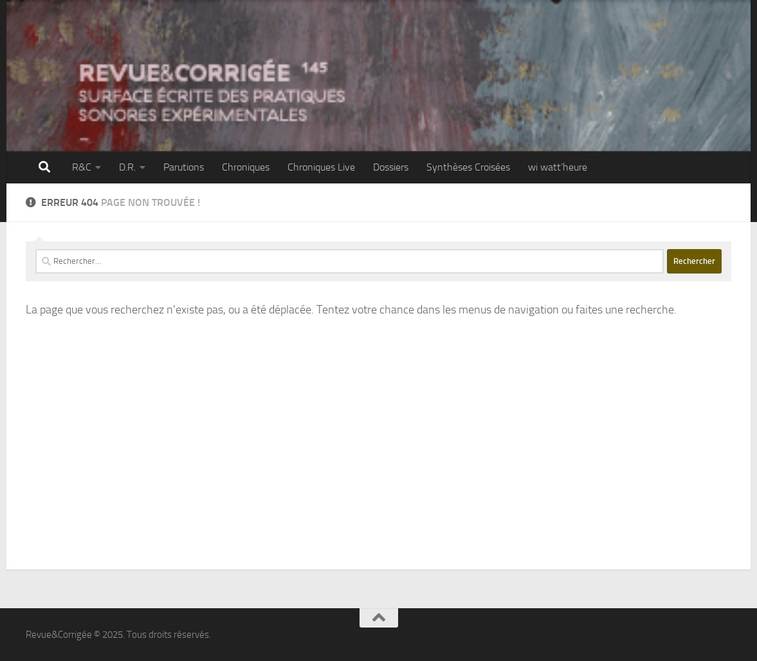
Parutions (183, 167)
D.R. (127, 167)
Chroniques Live (321, 167)
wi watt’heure (557, 167)
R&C (81, 167)
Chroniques (245, 167)
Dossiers (390, 167)
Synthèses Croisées (468, 167)
